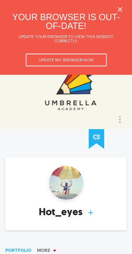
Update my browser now (66, 60)
